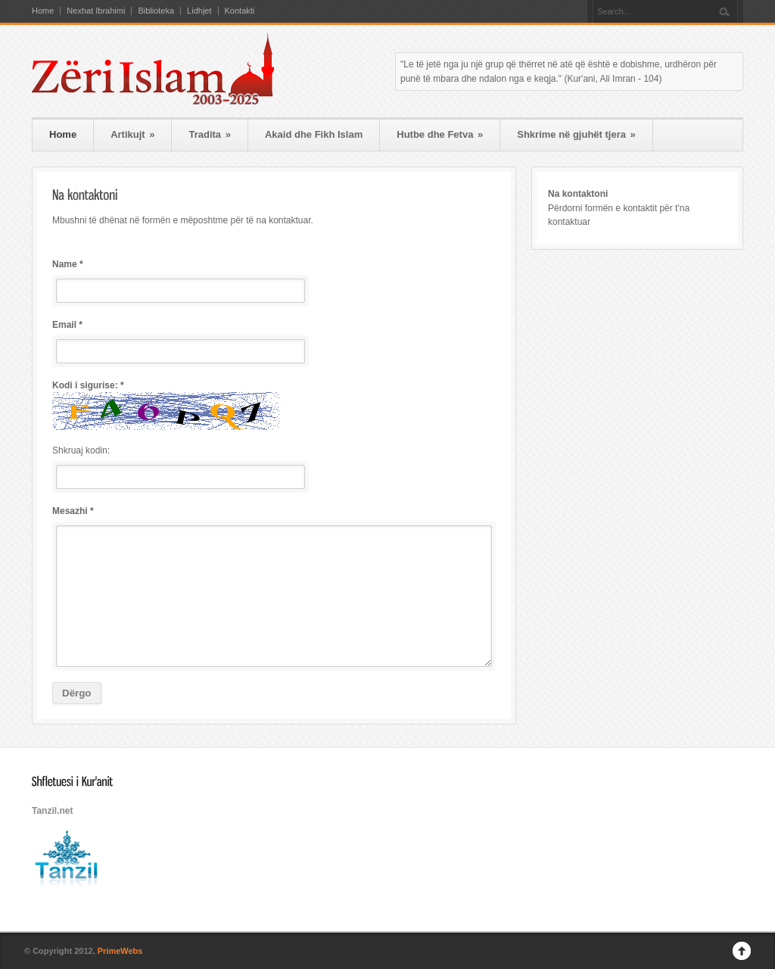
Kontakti (240, 11)
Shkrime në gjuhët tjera (576, 134)
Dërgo (77, 693)
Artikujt (132, 134)
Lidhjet (199, 11)
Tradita (209, 134)
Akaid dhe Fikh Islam (314, 134)
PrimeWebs (120, 950)
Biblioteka (156, 11)
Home (43, 11)
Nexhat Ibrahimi (96, 11)
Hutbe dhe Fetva (440, 134)
